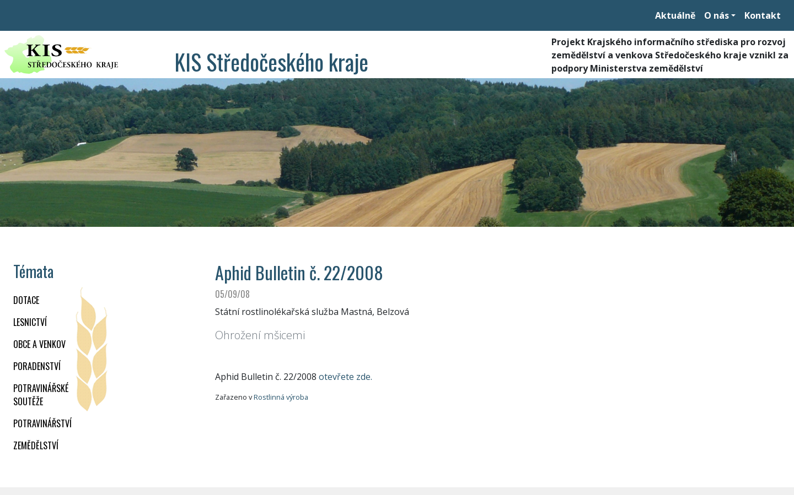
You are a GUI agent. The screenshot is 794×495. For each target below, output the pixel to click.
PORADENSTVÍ (37, 366)
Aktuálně (675, 15)
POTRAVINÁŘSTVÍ (42, 423)
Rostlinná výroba (281, 397)
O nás (716, 15)
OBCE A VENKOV (39, 344)
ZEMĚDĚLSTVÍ (35, 445)
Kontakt (762, 15)
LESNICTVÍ (30, 322)
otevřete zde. (345, 377)
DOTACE (26, 300)
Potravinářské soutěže (40, 395)
